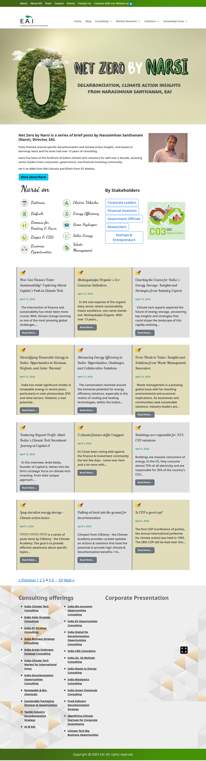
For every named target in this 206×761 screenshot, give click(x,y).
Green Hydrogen (85, 224)
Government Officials (124, 219)
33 (60, 579)
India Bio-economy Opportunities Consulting (80, 610)
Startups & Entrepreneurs (124, 237)
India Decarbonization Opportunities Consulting (39, 679)
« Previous (27, 579)
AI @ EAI (29, 727)
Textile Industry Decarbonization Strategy (35, 716)
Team (48, 3)
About (23, 3)
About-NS (36, 3)
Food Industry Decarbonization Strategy (78, 705)
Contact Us (84, 3)
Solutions (150, 21)
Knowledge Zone (173, 21)
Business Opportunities (41, 249)
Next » (69, 579)
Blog (88, 21)
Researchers (117, 227)
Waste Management (82, 247)
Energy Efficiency (86, 213)
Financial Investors (122, 211)
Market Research (126, 21)
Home (78, 21)
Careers (59, 3)
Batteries (38, 202)
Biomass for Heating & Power (44, 225)
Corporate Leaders (122, 202)
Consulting (102, 21)
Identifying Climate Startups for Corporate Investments (82, 720)
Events (71, 3)
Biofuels (37, 213)
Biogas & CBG (42, 237)
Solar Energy (83, 235)
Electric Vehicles (85, 202)
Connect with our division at (113, 3)
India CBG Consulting (82, 651)
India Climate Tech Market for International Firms (40, 664)
